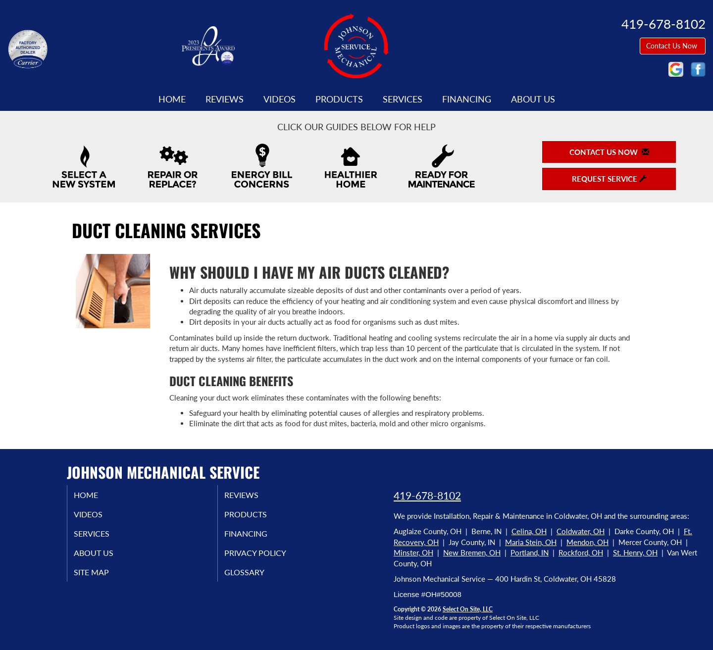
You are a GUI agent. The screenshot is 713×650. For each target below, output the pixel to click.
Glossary (255, 578)
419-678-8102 (427, 495)
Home (172, 99)
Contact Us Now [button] (672, 46)
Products (339, 99)
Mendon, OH (587, 542)
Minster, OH (413, 552)
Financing (466, 99)
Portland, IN (529, 552)
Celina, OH (529, 531)
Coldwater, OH (581, 531)
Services (402, 99)
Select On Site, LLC (468, 609)
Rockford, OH (581, 552)
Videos (279, 99)
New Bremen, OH (472, 552)
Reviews (224, 99)
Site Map (102, 578)
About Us (533, 99)
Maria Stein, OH (531, 542)
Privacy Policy (267, 557)
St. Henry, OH (635, 552)
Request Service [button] (609, 178)
